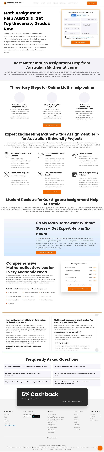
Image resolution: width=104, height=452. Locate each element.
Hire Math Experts (81, 42)
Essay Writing (51, 416)
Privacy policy (44, 450)
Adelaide (76, 416)
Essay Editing (51, 429)
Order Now (92, 3)
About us (55, 3)
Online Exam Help (52, 426)
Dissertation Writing (52, 421)
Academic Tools (73, 3)
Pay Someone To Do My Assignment (56, 418)
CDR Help (50, 423)
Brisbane (76, 418)
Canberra (76, 419)
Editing (84, 15)
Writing (73, 15)
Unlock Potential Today (46, 253)
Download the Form (52, 125)
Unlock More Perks (52, 192)
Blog (5, 419)
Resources (63, 3)
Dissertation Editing (52, 431)
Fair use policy (68, 450)
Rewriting (79, 15)
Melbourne (76, 421)
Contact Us (6, 421)
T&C (72, 37)
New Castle (76, 426)
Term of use (35, 450)
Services (35, 3)
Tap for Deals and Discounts (79, 289)
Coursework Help (51, 424)
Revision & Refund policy (56, 450)
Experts (42, 3)
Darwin (75, 423)
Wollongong (77, 428)
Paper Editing (51, 433)
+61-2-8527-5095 (10, 426)
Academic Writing (52, 414)
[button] (95, 414)
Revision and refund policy (85, 37)
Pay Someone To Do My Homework (55, 419)
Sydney (76, 414)
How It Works (6, 414)
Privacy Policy (76, 37)
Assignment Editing (52, 428)
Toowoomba (77, 429)
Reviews (49, 3)
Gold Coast (76, 424)
